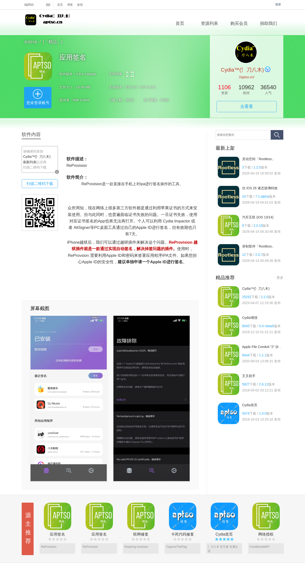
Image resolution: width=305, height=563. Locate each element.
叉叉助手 (248, 376)
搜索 (277, 135)
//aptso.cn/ (246, 77)
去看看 (246, 106)
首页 (60, 4)
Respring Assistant (136, 546)
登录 (278, 4)
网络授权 (266, 534)
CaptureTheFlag (176, 546)
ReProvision (48, 546)
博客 (70, 4)
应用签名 (57, 534)
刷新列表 (29, 162)
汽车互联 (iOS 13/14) (257, 217)
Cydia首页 (249, 405)
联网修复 (140, 534)
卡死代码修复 (182, 534)
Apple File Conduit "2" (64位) (263, 347)
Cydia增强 (249, 318)
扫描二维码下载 (39, 184)
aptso (29, 4)
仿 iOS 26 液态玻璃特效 (260, 188)
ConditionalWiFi (259, 546)
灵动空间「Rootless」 (258, 159)
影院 (80, 4)
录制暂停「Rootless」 (258, 246)
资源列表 (30, 42)
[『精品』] (52, 41)
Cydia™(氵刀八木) (48, 22)
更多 (280, 277)
